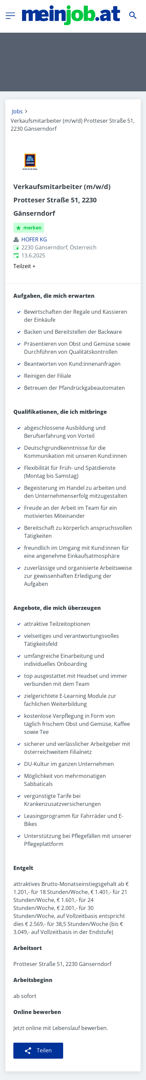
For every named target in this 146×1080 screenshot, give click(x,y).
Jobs (17, 111)
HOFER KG (34, 239)
